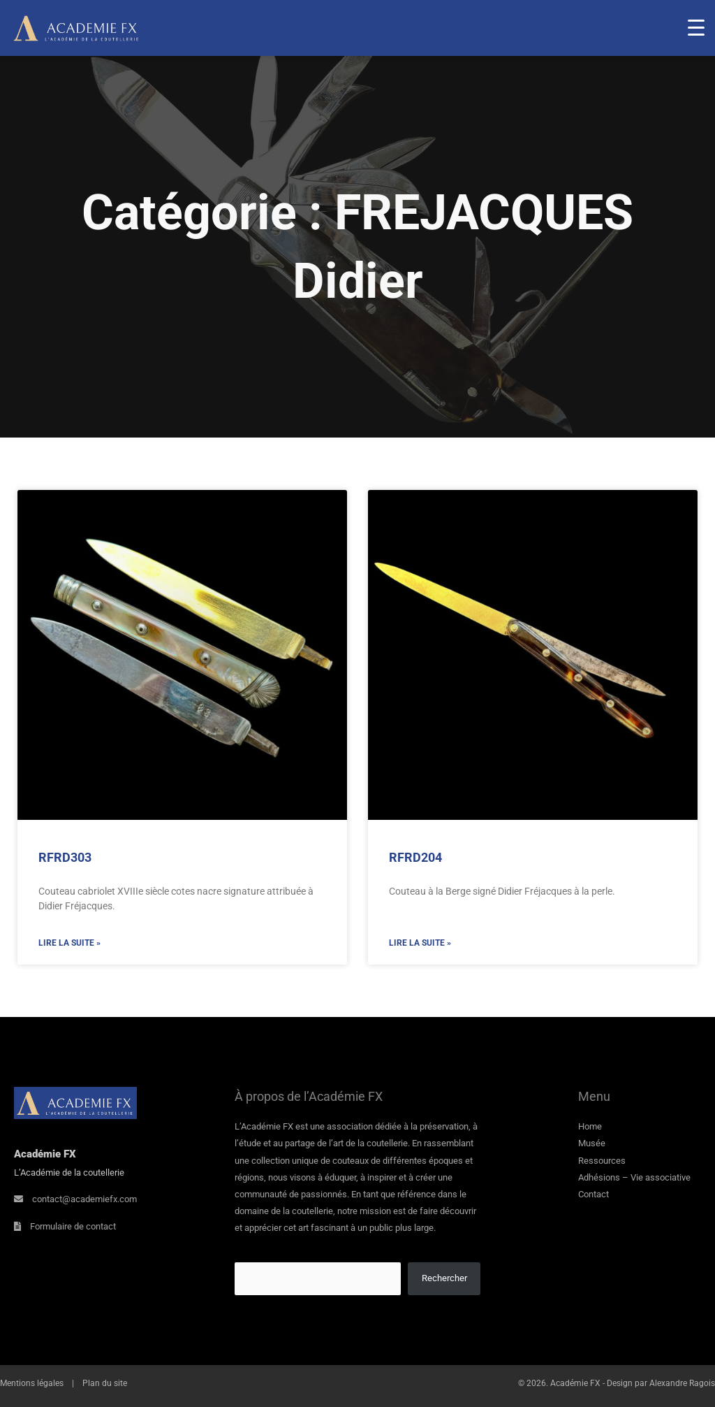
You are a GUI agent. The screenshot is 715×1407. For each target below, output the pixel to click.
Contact (593, 1194)
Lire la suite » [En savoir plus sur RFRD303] (69, 943)
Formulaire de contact (73, 1226)
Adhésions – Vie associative (634, 1177)
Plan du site (104, 1383)
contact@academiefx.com (84, 1199)
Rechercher (444, 1278)
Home (590, 1126)
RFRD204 (415, 857)
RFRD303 (64, 857)
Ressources (602, 1160)
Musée (591, 1143)
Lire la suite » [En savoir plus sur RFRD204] (420, 943)
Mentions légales (32, 1383)
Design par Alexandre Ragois (661, 1383)
